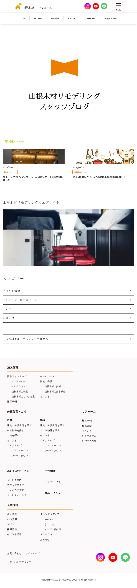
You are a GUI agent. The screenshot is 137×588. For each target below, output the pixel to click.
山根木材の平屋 (20, 391)
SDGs (10, 524)
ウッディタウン (20, 455)
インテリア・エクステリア (20, 300)
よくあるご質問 (15, 490)
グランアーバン (20, 450)
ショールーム (89, 435)
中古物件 (50, 471)
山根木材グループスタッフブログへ (25, 339)
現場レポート (11, 318)
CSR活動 (12, 519)
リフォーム (89, 411)
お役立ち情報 (89, 441)
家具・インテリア (55, 493)
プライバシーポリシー (19, 562)
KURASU (49, 519)
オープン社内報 (53, 529)
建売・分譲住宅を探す (19, 425)
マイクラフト (19, 386)
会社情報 (12, 514)
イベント (45, 396)
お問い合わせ (14, 553)
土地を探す (13, 435)
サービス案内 (14, 480)
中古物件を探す (15, 430)
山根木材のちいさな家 (23, 396)
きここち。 (50, 524)
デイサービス (53, 482)
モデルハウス (47, 376)
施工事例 (12, 401)
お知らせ (45, 539)
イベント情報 (11, 291)
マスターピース (20, 381)
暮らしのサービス (18, 471)
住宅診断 (87, 425)
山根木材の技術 (53, 386)
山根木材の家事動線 (55, 391)
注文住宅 (12, 367)
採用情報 (12, 529)
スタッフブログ (15, 485)
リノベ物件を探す (50, 430)
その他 (7, 309)
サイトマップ (32, 553)
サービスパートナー (18, 495)
